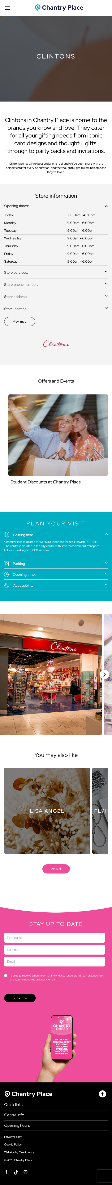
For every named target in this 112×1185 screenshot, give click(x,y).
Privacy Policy (13, 1137)
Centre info (14, 1115)
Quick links (13, 1105)
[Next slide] (104, 674)
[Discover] (19, 321)
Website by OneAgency (19, 1152)
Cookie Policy (13, 1144)
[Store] (47, 811)
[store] (56, 868)
